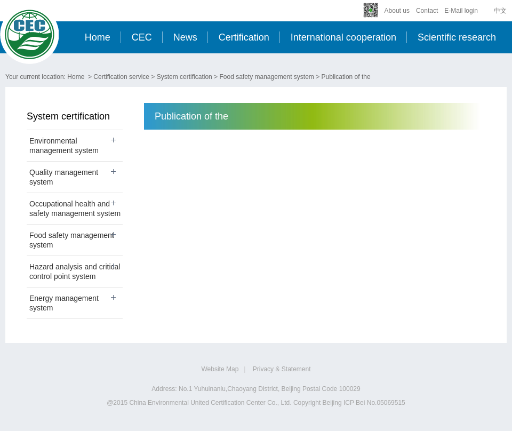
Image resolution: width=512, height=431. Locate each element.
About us (397, 10)
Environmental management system (64, 146)
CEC (142, 37)
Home (97, 37)
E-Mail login (461, 10)
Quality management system (63, 177)
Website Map (220, 369)
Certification (244, 37)
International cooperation (343, 37)
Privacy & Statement (282, 369)
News (185, 37)
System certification (184, 77)
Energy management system (64, 303)
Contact (427, 10)
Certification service (121, 77)
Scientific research (457, 37)
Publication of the (346, 77)
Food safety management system (266, 77)
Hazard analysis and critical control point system (74, 271)
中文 (500, 10)
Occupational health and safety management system (75, 208)
